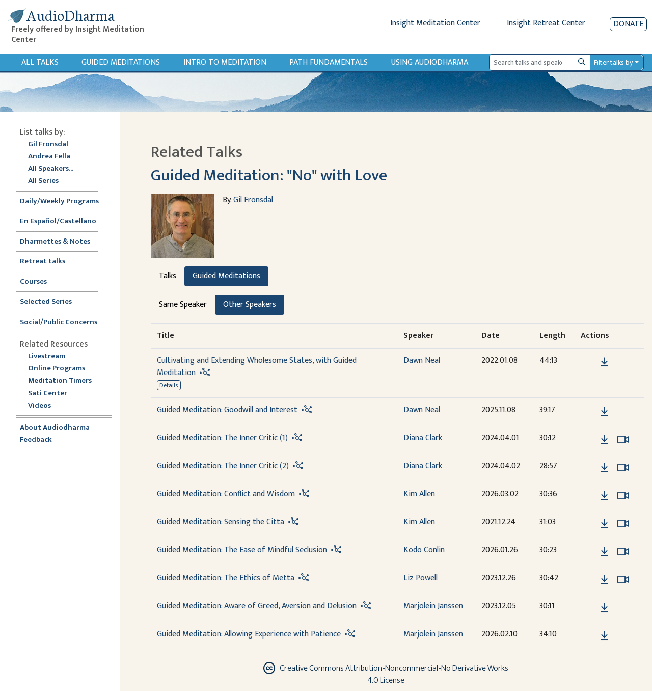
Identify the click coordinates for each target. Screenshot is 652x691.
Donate (628, 24)
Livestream (46, 356)
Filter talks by (613, 62)
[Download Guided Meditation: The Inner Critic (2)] (604, 467)
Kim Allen (419, 494)
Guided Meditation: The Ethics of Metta (225, 578)
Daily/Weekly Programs (65, 201)
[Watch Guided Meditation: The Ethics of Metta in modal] (623, 580)
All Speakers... (50, 169)
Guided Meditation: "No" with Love (269, 175)
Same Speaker (183, 304)
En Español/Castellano (58, 221)
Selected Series (52, 302)
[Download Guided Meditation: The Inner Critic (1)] (604, 439)
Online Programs (56, 369)
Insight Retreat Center (546, 23)
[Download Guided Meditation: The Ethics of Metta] (604, 580)
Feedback (36, 440)
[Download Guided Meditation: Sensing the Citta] (604, 523)
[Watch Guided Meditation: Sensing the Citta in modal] (623, 524)
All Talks (40, 62)
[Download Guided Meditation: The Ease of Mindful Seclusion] (604, 552)
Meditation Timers (60, 381)
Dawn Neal (421, 360)
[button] (589, 361)
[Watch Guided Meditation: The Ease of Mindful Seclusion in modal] (623, 552)
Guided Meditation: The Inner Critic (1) (222, 438)
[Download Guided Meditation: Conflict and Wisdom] (604, 495)
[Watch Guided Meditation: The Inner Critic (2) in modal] (623, 468)
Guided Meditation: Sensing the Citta (220, 522)
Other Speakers (249, 304)
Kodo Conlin (424, 550)
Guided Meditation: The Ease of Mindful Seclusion (242, 550)
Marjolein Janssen (433, 606)
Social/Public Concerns (58, 322)
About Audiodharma (55, 428)
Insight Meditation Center (435, 23)
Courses (33, 282)
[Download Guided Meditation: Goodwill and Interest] (604, 411)
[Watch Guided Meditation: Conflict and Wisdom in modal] (623, 496)
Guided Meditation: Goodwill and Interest (227, 410)
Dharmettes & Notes (55, 242)
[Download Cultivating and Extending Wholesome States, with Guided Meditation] (604, 362)
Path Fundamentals (328, 62)
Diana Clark (422, 438)
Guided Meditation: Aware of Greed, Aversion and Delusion (257, 606)
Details (168, 385)
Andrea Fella (49, 157)
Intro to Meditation (224, 62)
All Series (43, 181)
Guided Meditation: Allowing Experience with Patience (249, 634)
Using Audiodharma (429, 62)
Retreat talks (42, 262)
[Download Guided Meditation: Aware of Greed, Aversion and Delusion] (604, 608)
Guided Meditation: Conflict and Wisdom (226, 494)
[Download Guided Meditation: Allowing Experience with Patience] (604, 636)
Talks (167, 276)
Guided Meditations (121, 62)
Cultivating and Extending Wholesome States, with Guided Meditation (257, 367)
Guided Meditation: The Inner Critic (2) (223, 466)
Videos (45, 406)
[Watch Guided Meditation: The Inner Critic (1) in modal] (623, 440)
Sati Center (47, 394)
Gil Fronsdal (48, 144)
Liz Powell (420, 578)
